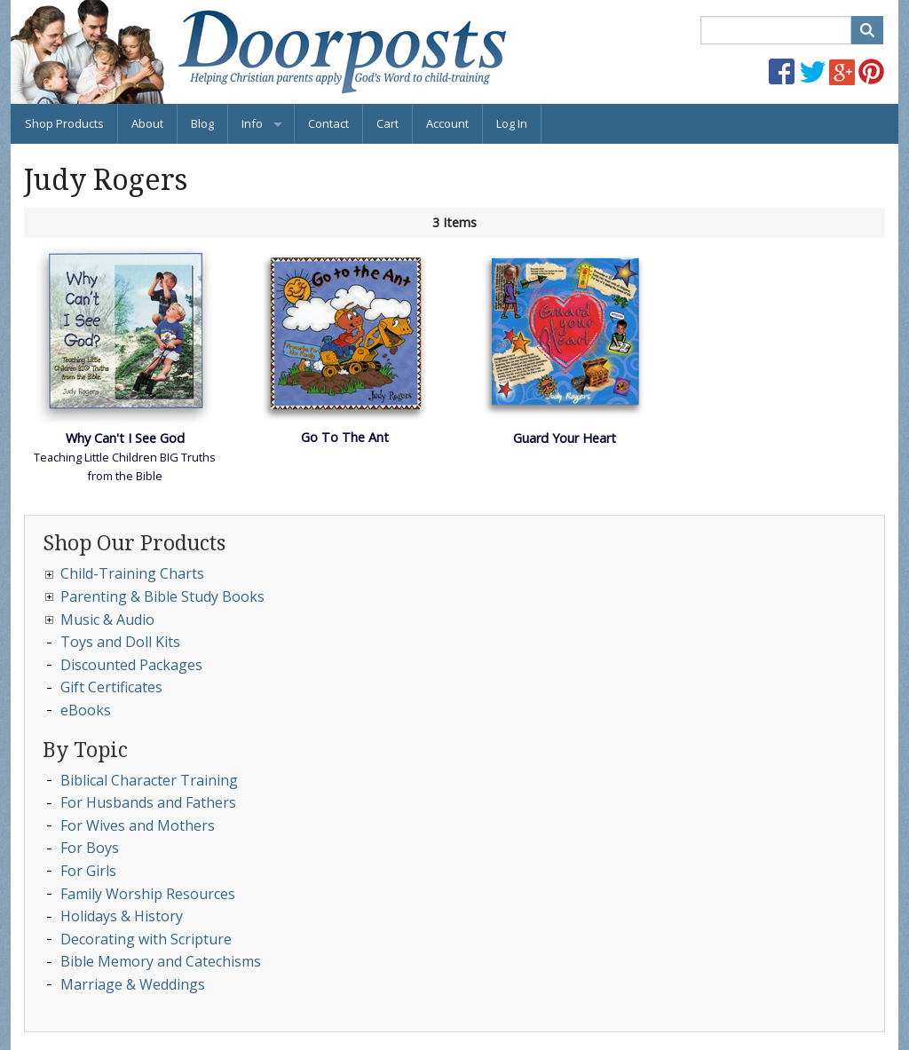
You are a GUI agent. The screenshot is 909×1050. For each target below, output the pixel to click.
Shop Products (64, 123)
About (147, 123)
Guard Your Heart (564, 438)
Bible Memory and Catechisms (160, 961)
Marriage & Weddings (132, 984)
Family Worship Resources (147, 894)
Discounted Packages (131, 665)
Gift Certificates (111, 687)
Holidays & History (121, 916)
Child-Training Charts (132, 573)
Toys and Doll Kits (120, 641)
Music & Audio (107, 619)
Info (252, 123)
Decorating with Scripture (146, 939)
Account (447, 123)
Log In (511, 123)
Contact (328, 123)
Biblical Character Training (149, 780)
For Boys (89, 847)
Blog (202, 123)
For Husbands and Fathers (148, 802)
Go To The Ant (345, 437)
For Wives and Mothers (137, 825)
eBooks (85, 710)
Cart (387, 123)
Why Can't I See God (125, 438)
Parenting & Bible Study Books (162, 596)
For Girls (88, 870)
